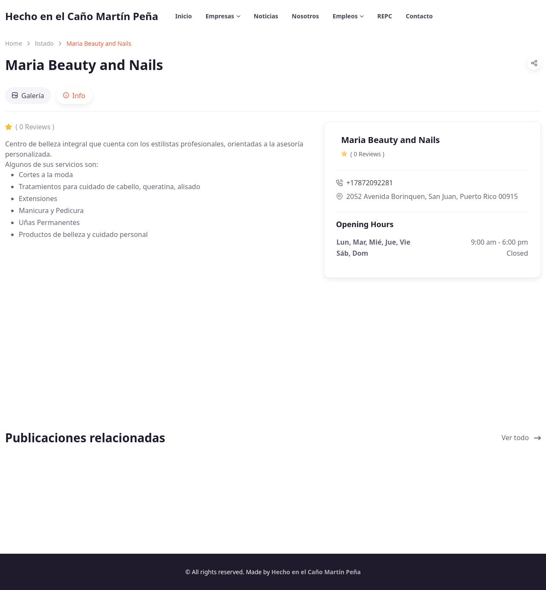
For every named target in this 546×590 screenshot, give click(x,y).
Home (13, 43)
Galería (28, 95)
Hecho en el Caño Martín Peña (81, 16)
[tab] (28, 95)
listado (44, 43)
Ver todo (521, 437)
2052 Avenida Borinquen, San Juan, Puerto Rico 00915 (427, 196)
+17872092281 (364, 182)
